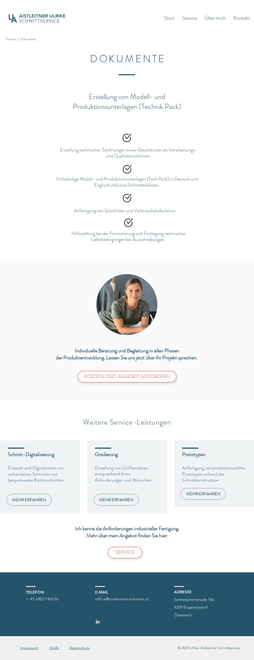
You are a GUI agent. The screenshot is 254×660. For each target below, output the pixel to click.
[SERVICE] (125, 552)
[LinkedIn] (97, 621)
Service (11, 39)
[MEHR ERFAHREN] (29, 500)
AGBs (54, 647)
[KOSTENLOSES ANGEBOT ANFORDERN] (127, 377)
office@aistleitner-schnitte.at (122, 598)
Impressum (29, 647)
